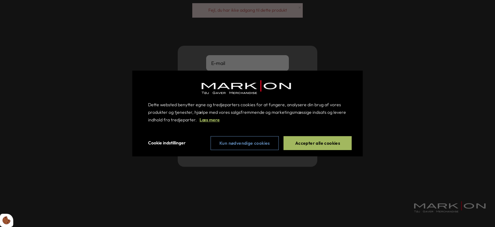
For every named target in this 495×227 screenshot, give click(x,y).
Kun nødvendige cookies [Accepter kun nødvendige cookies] (244, 143)
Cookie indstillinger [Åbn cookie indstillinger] (167, 143)
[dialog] (247, 113)
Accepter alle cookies (317, 143)
